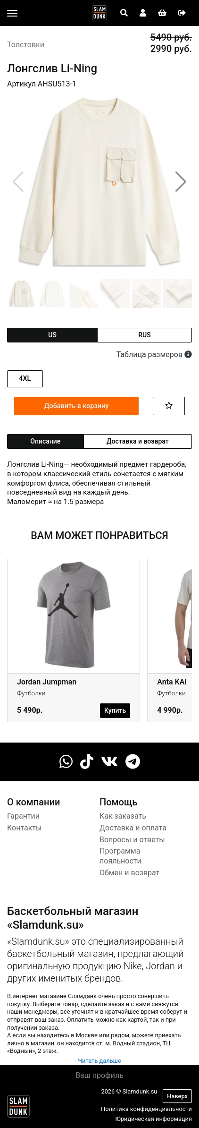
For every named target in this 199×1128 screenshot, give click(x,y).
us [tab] (52, 335)
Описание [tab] (45, 441)
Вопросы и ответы (132, 839)
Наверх (177, 1096)
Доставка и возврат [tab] (138, 441)
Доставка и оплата (133, 827)
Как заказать (123, 816)
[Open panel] (124, 13)
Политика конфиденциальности (146, 1108)
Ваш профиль (99, 1075)
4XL (25, 379)
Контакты (24, 827)
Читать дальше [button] (99, 1060)
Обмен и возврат (129, 872)
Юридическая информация (153, 1118)
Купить (115, 710)
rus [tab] (144, 335)
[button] (180, 181)
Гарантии (23, 816)
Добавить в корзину (76, 406)
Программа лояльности (120, 855)
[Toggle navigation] (12, 13)
